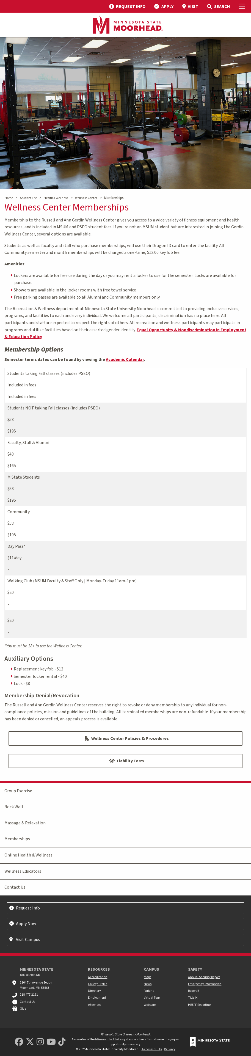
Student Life (28, 198)
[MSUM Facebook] (19, 1042)
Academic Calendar (125, 359)
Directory (94, 990)
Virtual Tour (152, 997)
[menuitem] (127, 6)
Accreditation (97, 977)
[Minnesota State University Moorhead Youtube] (51, 1042)
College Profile (97, 984)
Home (9, 198)
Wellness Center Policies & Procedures (127, 738)
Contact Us (14, 887)
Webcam (150, 1004)
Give (23, 1008)
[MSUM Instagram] (40, 1042)
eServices (94, 1004)
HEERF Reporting (199, 1004)
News (147, 984)
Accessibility (152, 1049)
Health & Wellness (56, 198)
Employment (97, 997)
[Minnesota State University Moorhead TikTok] (61, 1042)
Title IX (192, 997)
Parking (149, 990)
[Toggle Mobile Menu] (243, 6)
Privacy (169, 1049)
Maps (147, 977)
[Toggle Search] (218, 6)
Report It (193, 990)
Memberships (17, 839)
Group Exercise (18, 791)
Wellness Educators (22, 871)
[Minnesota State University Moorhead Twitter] (30, 1042)
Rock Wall (13, 807)
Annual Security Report (204, 977)
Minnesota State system (114, 1039)
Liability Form (126, 761)
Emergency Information (204, 984)
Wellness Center (86, 198)
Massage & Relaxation (25, 823)
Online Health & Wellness (28, 855)
